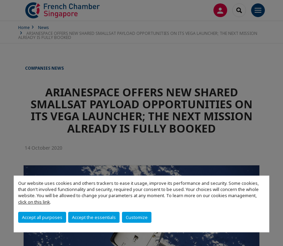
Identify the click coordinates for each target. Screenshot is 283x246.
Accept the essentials (94, 217)
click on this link (34, 202)
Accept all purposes (42, 217)
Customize (137, 217)
